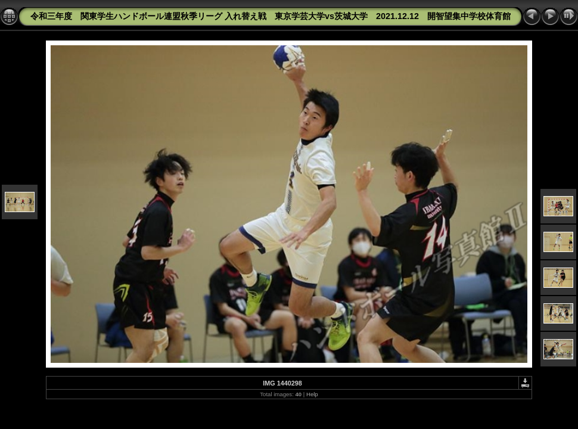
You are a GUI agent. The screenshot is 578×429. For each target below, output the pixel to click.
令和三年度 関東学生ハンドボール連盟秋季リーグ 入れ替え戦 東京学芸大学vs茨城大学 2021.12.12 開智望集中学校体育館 (270, 16)
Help (312, 394)
